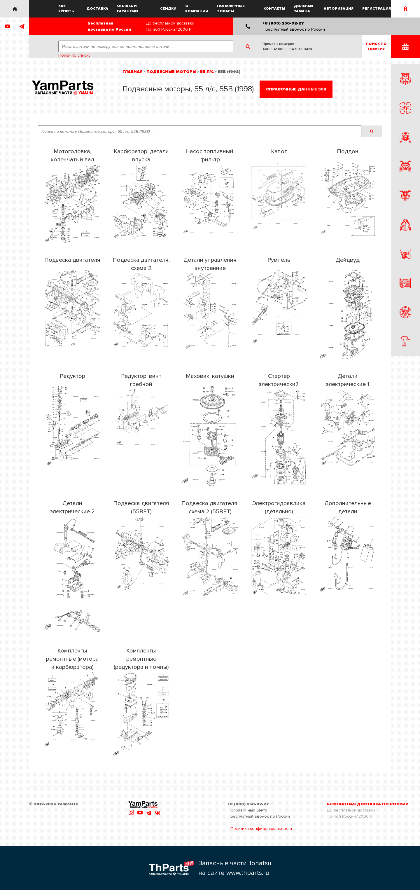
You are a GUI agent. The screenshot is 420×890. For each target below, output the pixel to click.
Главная (133, 71)
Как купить (66, 8)
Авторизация (339, 8)
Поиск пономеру (376, 46)
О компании (196, 8)
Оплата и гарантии (127, 8)
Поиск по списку (74, 55)
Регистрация (376, 8)
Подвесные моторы (171, 71)
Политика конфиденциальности (261, 828)
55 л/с (207, 71)
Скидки (168, 8)
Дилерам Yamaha (303, 8)
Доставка (97, 8)
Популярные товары (231, 8)
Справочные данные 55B (296, 89)
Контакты (274, 8)
